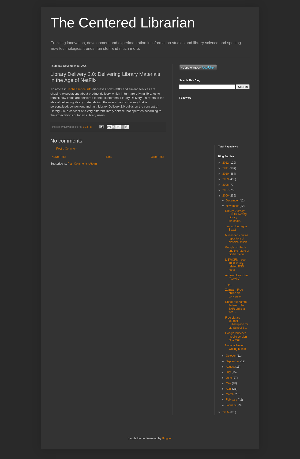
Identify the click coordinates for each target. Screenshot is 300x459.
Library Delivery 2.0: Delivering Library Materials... (236, 216)
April (229, 388)
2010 (225, 173)
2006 (225, 195)
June (229, 377)
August (230, 366)
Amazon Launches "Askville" (236, 277)
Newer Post (59, 156)
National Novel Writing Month (235, 347)
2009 (225, 179)
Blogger (167, 438)
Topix (228, 284)
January (231, 405)
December (233, 200)
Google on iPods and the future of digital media (237, 251)
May (229, 383)
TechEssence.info (79, 89)
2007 (225, 190)
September (233, 361)
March (230, 394)
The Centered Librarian (122, 23)
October (231, 355)
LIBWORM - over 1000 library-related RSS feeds (235, 264)
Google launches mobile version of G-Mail (236, 337)
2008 (225, 184)
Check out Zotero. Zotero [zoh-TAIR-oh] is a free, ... (236, 307)
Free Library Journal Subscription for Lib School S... (236, 322)
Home (108, 156)
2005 (225, 412)
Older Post (157, 156)
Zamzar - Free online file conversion (234, 293)
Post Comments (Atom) (82, 163)
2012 (225, 162)
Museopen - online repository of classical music (236, 239)
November (233, 206)
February (232, 399)
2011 (225, 168)
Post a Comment (66, 148)
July (229, 372)
